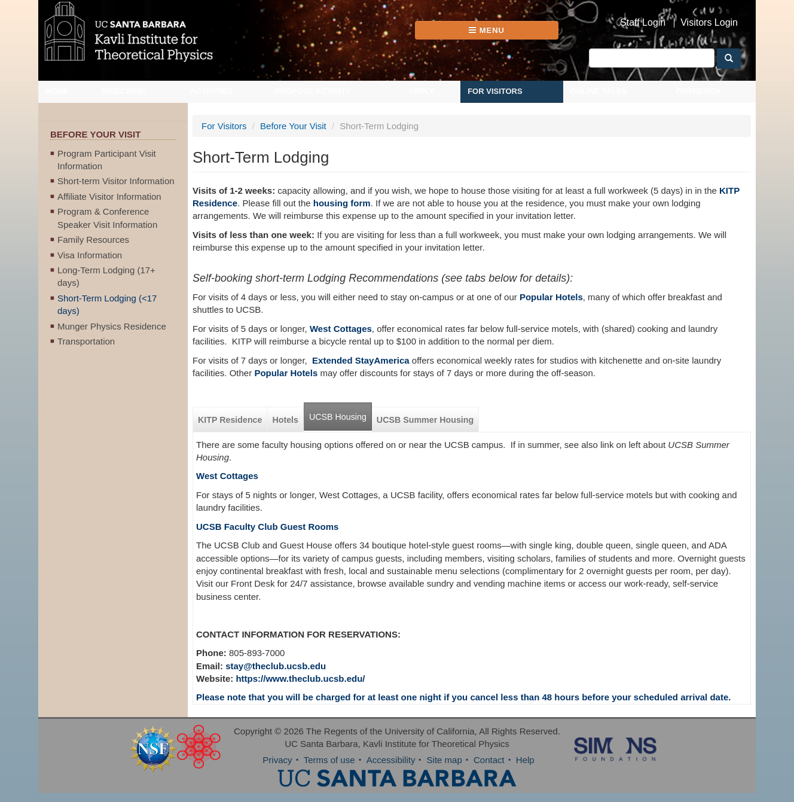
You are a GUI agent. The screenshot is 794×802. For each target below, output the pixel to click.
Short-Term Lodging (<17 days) (107, 304)
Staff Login (642, 23)
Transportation (86, 341)
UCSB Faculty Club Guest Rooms (267, 527)
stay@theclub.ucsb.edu (275, 666)
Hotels (285, 420)
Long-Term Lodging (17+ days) (106, 276)
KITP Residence (230, 420)
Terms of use (329, 760)
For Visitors (495, 91)
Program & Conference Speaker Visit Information (107, 217)
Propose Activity (313, 91)
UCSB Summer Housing (425, 420)
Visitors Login (709, 23)
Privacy (277, 760)
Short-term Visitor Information (116, 181)
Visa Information (89, 255)
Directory (124, 91)
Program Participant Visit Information (106, 159)
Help (525, 760)
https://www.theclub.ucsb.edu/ (300, 678)
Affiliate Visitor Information (109, 196)
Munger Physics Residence (111, 326)
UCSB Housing (338, 417)
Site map (444, 760)
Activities (211, 91)
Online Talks (598, 91)
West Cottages (227, 476)
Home (57, 91)
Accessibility (391, 760)
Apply (421, 91)
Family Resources (93, 239)
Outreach (698, 91)
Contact (489, 760)
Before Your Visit (293, 126)
